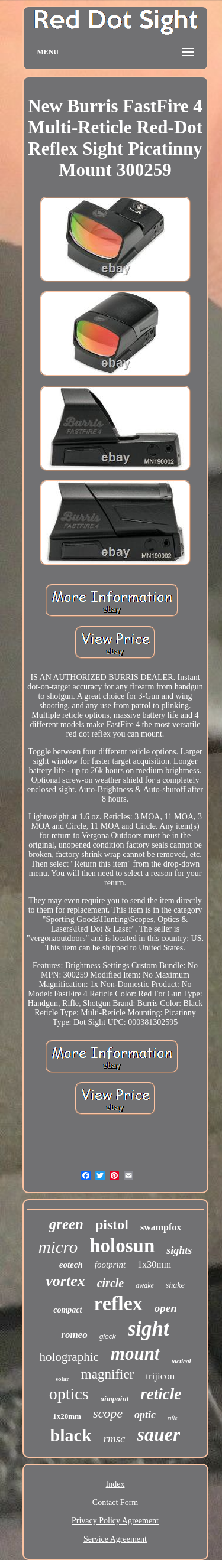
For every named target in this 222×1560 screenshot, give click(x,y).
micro (58, 1246)
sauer (159, 1434)
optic (145, 1415)
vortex (65, 1280)
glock (107, 1337)
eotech (71, 1264)
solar (62, 1378)
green (66, 1224)
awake (145, 1285)
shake (175, 1285)
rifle (173, 1418)
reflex (118, 1303)
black (71, 1435)
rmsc (115, 1438)
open (166, 1308)
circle (110, 1282)
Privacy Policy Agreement (115, 1520)
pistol (111, 1224)
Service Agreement (115, 1539)
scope (108, 1413)
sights (179, 1250)
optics (69, 1394)
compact (67, 1309)
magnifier (107, 1374)
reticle (160, 1394)
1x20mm (67, 1416)
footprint (110, 1264)
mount (135, 1353)
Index (115, 1484)
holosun (122, 1245)
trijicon (160, 1376)
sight (148, 1328)
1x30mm (154, 1264)
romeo (74, 1334)
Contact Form (115, 1502)
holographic (68, 1357)
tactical (181, 1360)
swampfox (160, 1227)
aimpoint (115, 1398)
